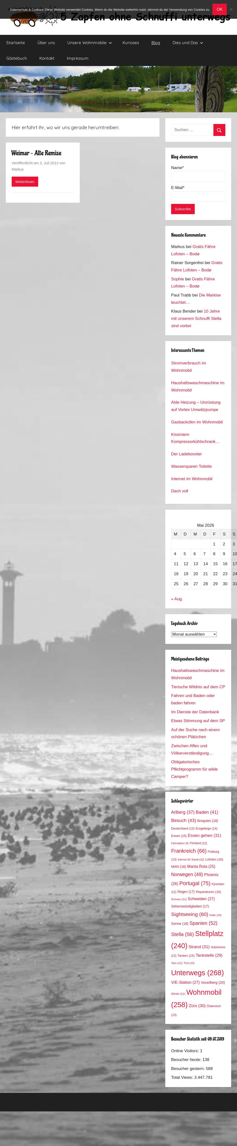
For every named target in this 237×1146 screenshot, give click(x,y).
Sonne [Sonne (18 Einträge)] (179, 924)
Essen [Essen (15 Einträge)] (179, 836)
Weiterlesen (25, 182)
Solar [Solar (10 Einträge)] (215, 915)
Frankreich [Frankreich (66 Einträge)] (189, 851)
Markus (18, 169)
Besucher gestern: (188, 1068)
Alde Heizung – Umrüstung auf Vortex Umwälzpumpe (195, 406)
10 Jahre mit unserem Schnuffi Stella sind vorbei (196, 318)
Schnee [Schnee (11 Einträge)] (179, 899)
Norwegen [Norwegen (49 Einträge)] (187, 874)
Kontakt (46, 58)
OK (220, 9)
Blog (155, 42)
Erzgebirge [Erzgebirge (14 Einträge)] (207, 828)
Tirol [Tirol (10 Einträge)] (189, 963)
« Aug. (177, 599)
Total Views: (182, 1077)
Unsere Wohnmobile (89, 42)
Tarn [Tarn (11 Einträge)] (177, 963)
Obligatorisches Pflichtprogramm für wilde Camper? (194, 769)
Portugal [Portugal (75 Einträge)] (195, 883)
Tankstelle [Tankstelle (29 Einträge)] (209, 955)
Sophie (177, 279)
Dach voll (179, 491)
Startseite (15, 42)
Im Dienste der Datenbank (195, 712)
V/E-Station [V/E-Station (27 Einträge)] (185, 982)
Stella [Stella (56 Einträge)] (182, 934)
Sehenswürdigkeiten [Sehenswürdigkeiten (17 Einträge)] (190, 906)
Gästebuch (16, 58)
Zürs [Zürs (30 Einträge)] (197, 1005)
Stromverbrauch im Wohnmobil (188, 367)
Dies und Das (188, 42)
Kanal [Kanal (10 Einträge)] (198, 859)
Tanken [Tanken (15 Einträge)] (185, 955)
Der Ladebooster (186, 454)
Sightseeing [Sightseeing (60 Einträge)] (189, 914)
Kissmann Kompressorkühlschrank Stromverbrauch (193, 439)
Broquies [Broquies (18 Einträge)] (207, 821)
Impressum (77, 58)
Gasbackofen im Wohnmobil (197, 422)
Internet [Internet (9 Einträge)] (184, 859)
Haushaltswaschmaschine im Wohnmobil (197, 386)
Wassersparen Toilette (191, 466)
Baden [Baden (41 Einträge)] (207, 812)
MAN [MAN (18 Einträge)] (178, 867)
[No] (230, 9)
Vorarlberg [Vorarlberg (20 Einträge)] (213, 982)
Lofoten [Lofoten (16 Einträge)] (214, 859)
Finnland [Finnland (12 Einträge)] (198, 843)
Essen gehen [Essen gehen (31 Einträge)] (204, 835)
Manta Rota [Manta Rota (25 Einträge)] (201, 866)
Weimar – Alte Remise (36, 153)
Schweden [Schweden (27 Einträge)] (201, 899)
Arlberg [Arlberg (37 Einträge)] (182, 812)
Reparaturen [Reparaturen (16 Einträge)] (208, 892)
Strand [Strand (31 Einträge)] (199, 946)
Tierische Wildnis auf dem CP (198, 687)
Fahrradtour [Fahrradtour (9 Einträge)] (180, 843)
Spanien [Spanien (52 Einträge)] (204, 923)
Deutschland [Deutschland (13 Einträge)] (182, 828)
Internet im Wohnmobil (191, 479)
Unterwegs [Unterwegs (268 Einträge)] (197, 973)
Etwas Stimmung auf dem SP (198, 720)
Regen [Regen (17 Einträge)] (185, 892)
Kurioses (131, 42)
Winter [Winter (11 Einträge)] (178, 993)
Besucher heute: (186, 1059)
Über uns (46, 42)
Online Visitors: (185, 1051)
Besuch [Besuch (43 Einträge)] (183, 820)
